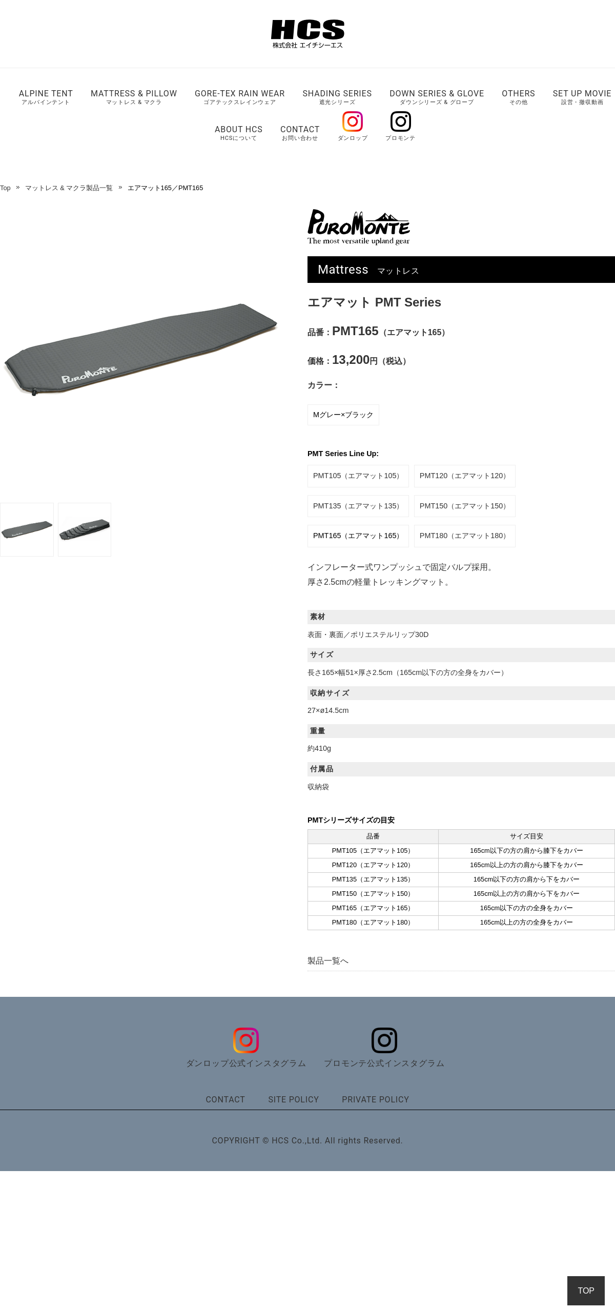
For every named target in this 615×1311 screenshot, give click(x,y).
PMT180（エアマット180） (465, 535)
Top (5, 188)
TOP (586, 1290)
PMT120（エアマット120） (465, 476)
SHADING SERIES (337, 97)
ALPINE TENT (46, 97)
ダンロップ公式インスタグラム (246, 1059)
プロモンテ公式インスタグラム (384, 1059)
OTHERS (518, 97)
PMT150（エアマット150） (465, 506)
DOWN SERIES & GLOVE (436, 97)
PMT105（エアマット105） (358, 476)
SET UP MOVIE (582, 97)
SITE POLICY (293, 1099)
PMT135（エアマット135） (358, 506)
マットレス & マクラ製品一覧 (69, 188)
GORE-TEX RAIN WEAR (240, 97)
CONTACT (300, 133)
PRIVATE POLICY (375, 1099)
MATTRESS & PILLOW (134, 97)
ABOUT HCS (239, 133)
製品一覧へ (328, 960)
